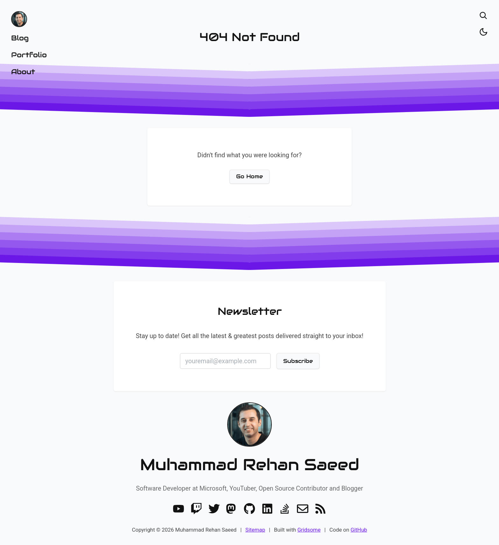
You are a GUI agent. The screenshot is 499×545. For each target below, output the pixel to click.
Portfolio (29, 54)
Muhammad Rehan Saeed (249, 465)
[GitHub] (249, 508)
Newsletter (250, 311)
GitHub (358, 530)
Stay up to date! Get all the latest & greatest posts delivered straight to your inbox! (249, 336)
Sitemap (255, 530)
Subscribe (298, 361)
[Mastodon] (231, 508)
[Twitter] (214, 508)
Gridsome (308, 530)
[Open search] (483, 15)
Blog (20, 37)
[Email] (302, 508)
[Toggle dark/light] (483, 31)
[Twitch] (196, 508)
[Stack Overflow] (285, 508)
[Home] (29, 19)
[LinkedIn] (267, 508)
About (23, 71)
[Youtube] (178, 508)
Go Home (249, 176)
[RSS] (320, 508)
